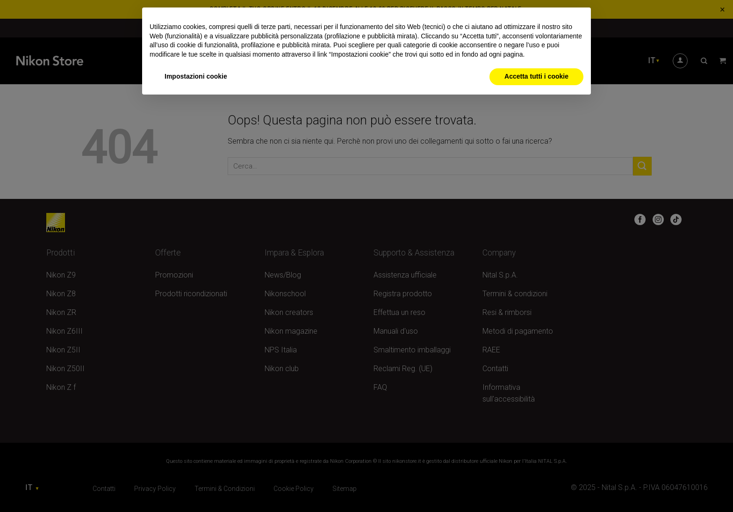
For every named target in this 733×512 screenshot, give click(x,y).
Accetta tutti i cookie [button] (536, 76)
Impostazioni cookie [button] (196, 76)
